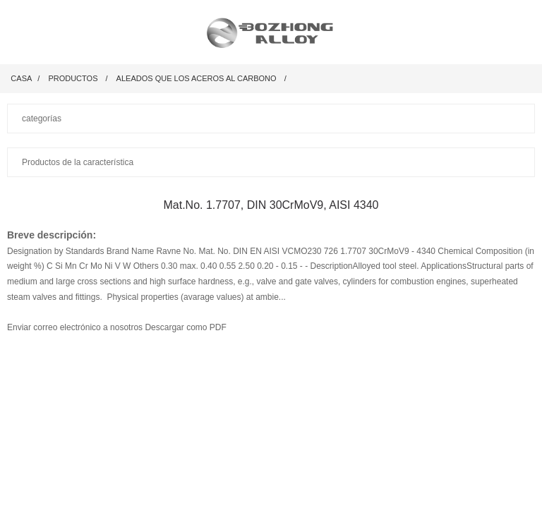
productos (72, 78)
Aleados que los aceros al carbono (196, 78)
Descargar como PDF (185, 327)
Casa (21, 78)
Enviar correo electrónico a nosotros (76, 327)
